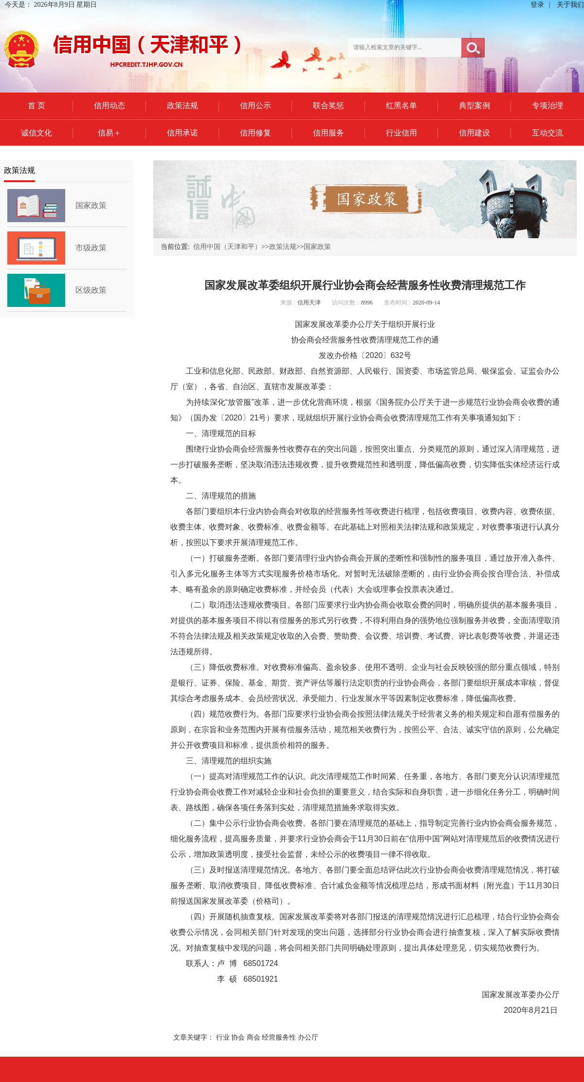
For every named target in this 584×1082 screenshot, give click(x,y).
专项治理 (547, 105)
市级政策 (91, 248)
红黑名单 (401, 105)
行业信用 (401, 133)
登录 (537, 4)
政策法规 (182, 105)
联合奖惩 (328, 105)
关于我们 (570, 4)
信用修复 (255, 133)
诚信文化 (36, 133)
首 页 (36, 105)
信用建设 (474, 133)
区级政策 (91, 290)
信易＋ (109, 133)
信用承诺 (182, 133)
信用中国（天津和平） (227, 246)
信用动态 (109, 105)
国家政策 (91, 205)
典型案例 (474, 105)
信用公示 (255, 105)
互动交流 (547, 133)
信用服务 (328, 133)
